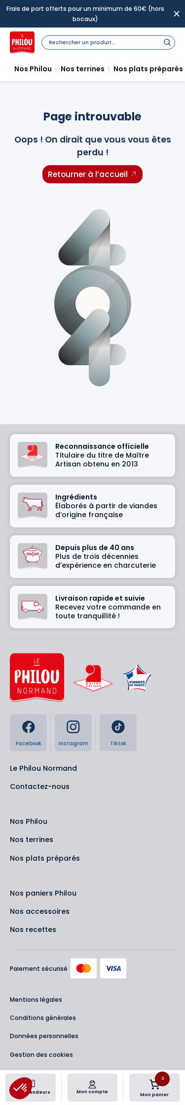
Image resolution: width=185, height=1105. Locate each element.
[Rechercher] (167, 42)
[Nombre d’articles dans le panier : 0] (154, 1084)
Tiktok (118, 743)
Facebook (28, 743)
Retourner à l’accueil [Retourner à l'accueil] (88, 174)
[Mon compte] (92, 1084)
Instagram (73, 743)
